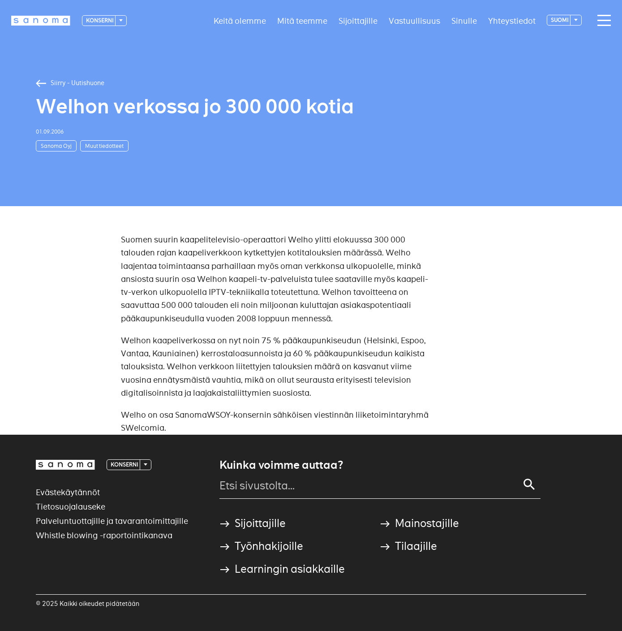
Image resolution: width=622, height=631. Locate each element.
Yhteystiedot (512, 20)
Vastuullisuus (414, 20)
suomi (560, 20)
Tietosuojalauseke (70, 506)
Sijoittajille (358, 20)
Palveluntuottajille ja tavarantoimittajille (112, 521)
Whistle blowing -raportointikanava (104, 535)
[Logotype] (40, 21)
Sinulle (464, 20)
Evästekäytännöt (68, 492)
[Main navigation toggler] (602, 21)
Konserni (100, 20)
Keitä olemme (240, 20)
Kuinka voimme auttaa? (281, 465)
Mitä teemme (302, 20)
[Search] (529, 484)
